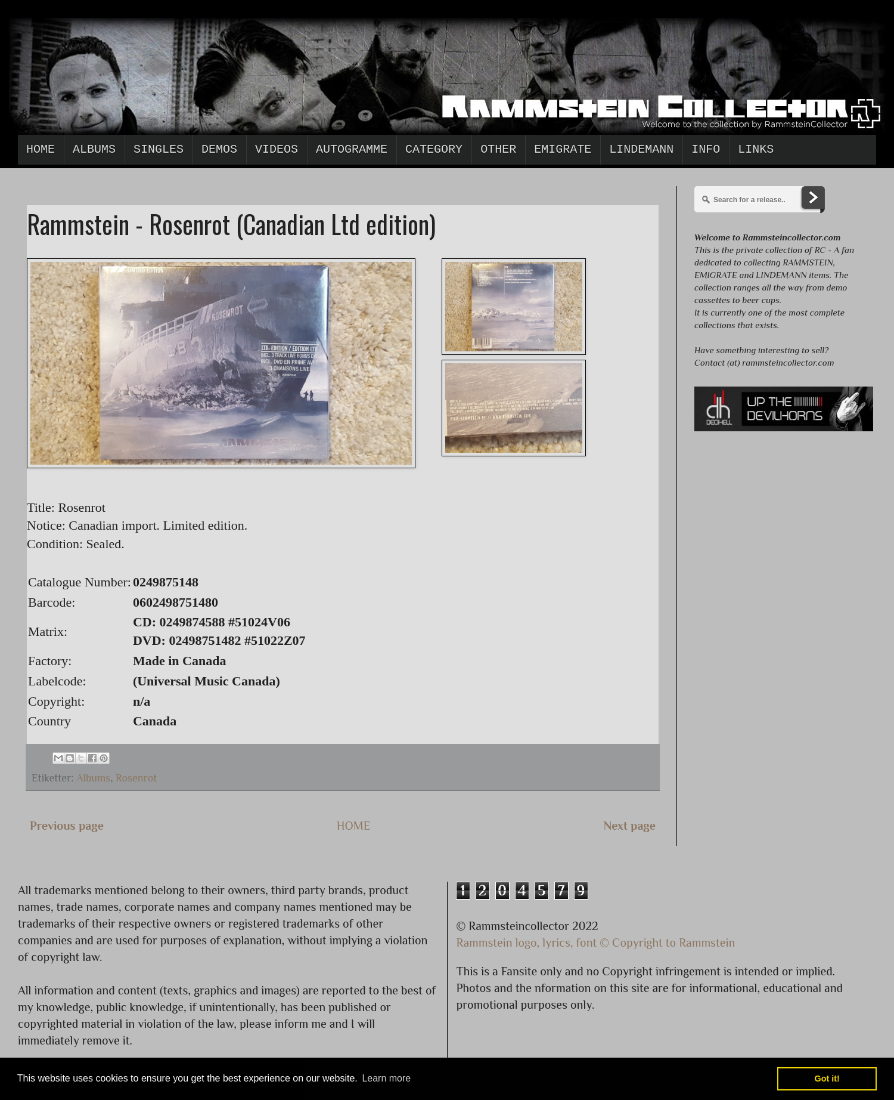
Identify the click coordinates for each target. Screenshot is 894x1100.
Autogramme (351, 149)
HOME (354, 825)
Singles (159, 149)
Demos (219, 149)
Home (40, 149)
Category (433, 149)
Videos (276, 149)
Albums (94, 149)
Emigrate (562, 149)
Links (756, 149)
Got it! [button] (827, 1078)
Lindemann (641, 149)
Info (705, 149)
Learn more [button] (386, 1078)
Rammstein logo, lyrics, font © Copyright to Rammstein (596, 942)
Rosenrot (136, 778)
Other (498, 149)
